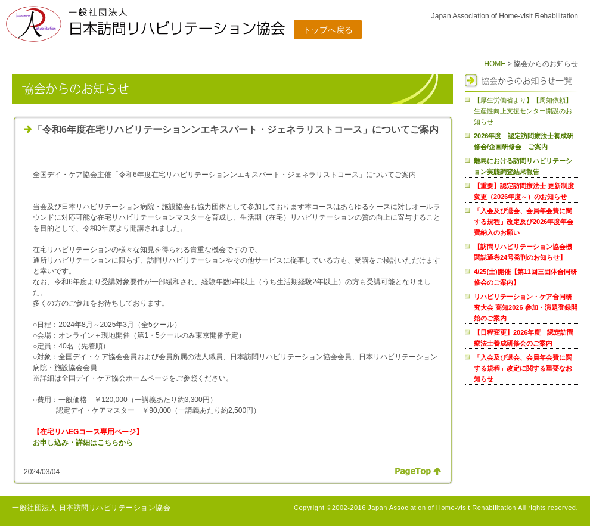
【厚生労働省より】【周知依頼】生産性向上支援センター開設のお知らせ (523, 111)
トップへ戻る (328, 30)
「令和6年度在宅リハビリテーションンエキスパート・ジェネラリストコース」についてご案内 (236, 130)
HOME (494, 64)
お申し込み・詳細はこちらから (83, 442)
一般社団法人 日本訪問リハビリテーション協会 (91, 507)
